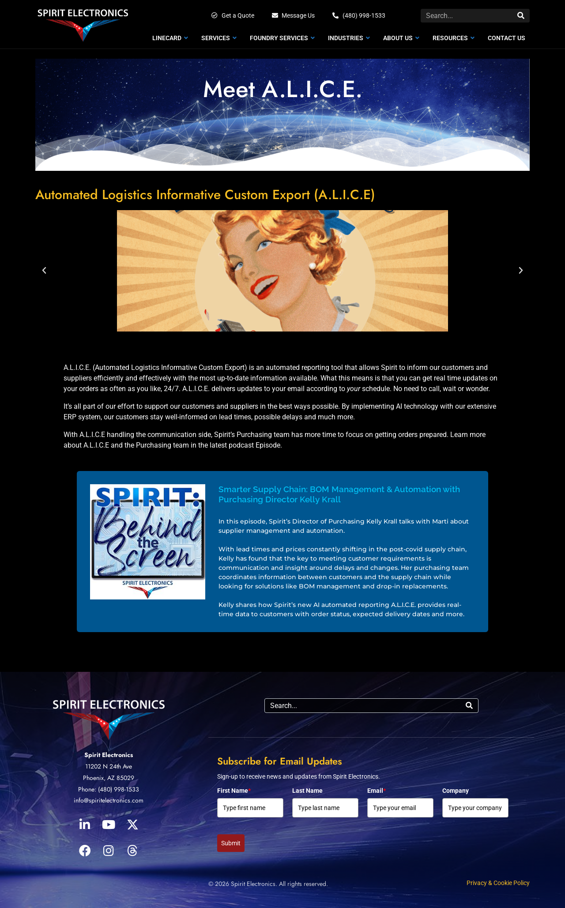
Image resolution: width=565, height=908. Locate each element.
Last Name (307, 790)
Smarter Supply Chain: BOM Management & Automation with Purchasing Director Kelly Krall (339, 494)
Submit (231, 843)
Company (455, 790)
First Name (234, 790)
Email (376, 790)
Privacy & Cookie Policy (498, 882)
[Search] (521, 16)
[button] (44, 270)
